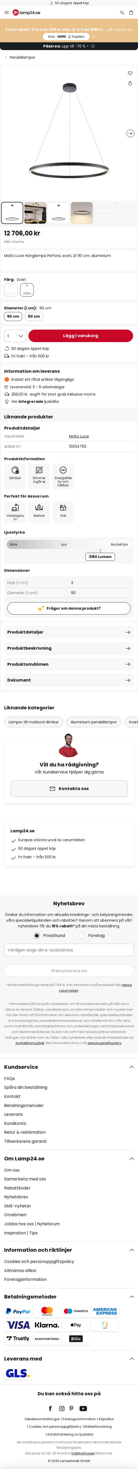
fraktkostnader (83, 1453)
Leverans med (23, 1358)
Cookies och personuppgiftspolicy (39, 1261)
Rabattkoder (17, 1188)
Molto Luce (79, 436)
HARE (66, 36)
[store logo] (29, 12)
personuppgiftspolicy (105, 1043)
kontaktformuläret (30, 1043)
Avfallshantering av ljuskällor (70, 1434)
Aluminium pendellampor (94, 722)
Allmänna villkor (20, 1271)
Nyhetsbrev (16, 1197)
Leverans (13, 1114)
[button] (12, 213)
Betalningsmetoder (24, 1105)
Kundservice (21, 1067)
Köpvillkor (106, 1419)
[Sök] (122, 12)
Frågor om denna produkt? (74, 608)
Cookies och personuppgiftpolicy (55, 1426)
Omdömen (15, 1215)
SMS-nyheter (17, 1206)
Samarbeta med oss (25, 1179)
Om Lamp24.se (24, 1158)
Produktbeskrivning (29, 648)
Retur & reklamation (25, 1132)
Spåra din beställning (25, 1087)
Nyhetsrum (48, 1224)
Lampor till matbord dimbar (34, 722)
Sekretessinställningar (42, 1419)
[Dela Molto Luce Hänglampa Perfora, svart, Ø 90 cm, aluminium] (130, 83)
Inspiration (15, 1233)
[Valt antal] (15, 336)
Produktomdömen (28, 664)
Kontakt (12, 1096)
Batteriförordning (98, 1426)
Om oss (12, 1170)
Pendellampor (22, 57)
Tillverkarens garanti (25, 1141)
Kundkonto (15, 1123)
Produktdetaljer (25, 632)
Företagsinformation (25, 1279)
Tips (33, 1233)
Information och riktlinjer (38, 1250)
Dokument (19, 680)
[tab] (69, 1104)
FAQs (9, 1079)
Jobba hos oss (19, 1224)
